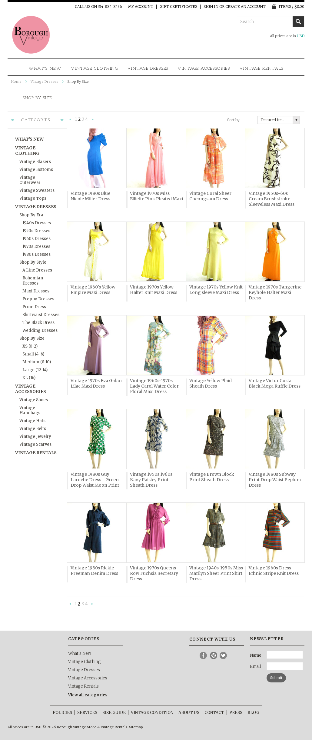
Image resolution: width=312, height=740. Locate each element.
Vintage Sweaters (37, 190)
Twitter (223, 655)
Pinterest (213, 655)
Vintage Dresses (147, 68)
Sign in (211, 7)
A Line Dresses (37, 270)
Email (255, 666)
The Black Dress (38, 322)
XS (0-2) (30, 346)
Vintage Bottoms (36, 169)
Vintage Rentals (261, 68)
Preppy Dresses (38, 299)
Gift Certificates (178, 7)
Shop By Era (31, 215)
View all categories (88, 695)
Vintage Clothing (94, 68)
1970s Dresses (36, 246)
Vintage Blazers (35, 161)
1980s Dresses (36, 254)
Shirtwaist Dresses (40, 314)
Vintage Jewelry (35, 436)
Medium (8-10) (36, 362)
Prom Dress (34, 306)
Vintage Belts (32, 428)
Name (255, 655)
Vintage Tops (32, 198)
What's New (45, 68)
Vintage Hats (32, 420)
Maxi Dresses (35, 291)
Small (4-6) (33, 354)
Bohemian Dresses (32, 280)
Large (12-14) (35, 369)
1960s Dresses (36, 238)
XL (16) (28, 377)
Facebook (203, 655)
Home (16, 81)
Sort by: (234, 120)
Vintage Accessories (204, 68)
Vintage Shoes (33, 399)
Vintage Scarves (35, 444)
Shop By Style (32, 262)
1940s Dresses (36, 222)
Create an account (245, 7)
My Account (140, 7)
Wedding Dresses (40, 330)
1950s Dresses (36, 230)
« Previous (70, 120)
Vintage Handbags (29, 410)
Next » (93, 120)
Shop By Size (32, 338)
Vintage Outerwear (30, 180)
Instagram (193, 655)
